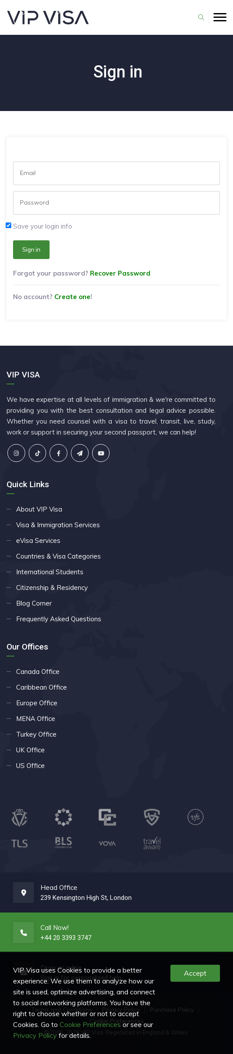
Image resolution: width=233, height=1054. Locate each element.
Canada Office (38, 671)
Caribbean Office (41, 687)
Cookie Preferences (90, 1024)
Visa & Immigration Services (58, 525)
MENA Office (35, 718)
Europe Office (36, 703)
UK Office (30, 750)
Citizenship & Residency (52, 587)
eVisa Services (38, 540)
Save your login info (42, 226)
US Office (30, 765)
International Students (49, 572)
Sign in (31, 249)
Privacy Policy (35, 1035)
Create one (72, 297)
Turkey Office (36, 734)
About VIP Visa (39, 509)
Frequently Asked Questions (58, 619)
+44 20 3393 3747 (65, 938)
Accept (195, 973)
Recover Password (120, 273)
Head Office (58, 887)
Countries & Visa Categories (58, 556)
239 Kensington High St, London (86, 898)
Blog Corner (34, 603)
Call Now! (54, 927)
